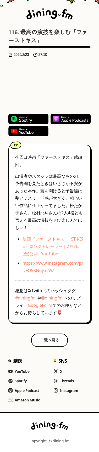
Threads (64, 380)
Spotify (17, 380)
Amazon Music (24, 399)
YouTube (19, 371)
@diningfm (52, 298)
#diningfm (25, 298)
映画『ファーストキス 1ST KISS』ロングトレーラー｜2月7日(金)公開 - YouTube (53, 246)
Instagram (66, 390)
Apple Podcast (23, 390)
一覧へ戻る (49, 340)
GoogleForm (40, 305)
